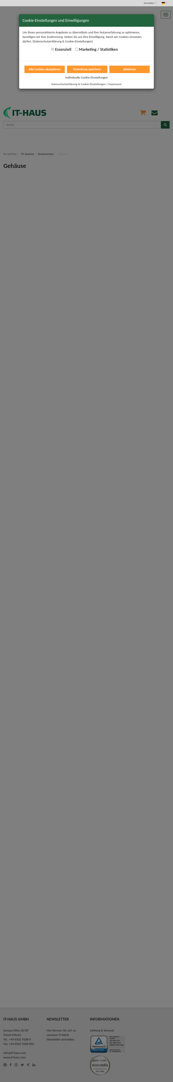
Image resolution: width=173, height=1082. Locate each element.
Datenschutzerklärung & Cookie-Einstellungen (78, 84)
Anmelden (150, 3)
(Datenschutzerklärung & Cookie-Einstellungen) (63, 41)
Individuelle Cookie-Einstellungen (86, 77)
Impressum (115, 84)
